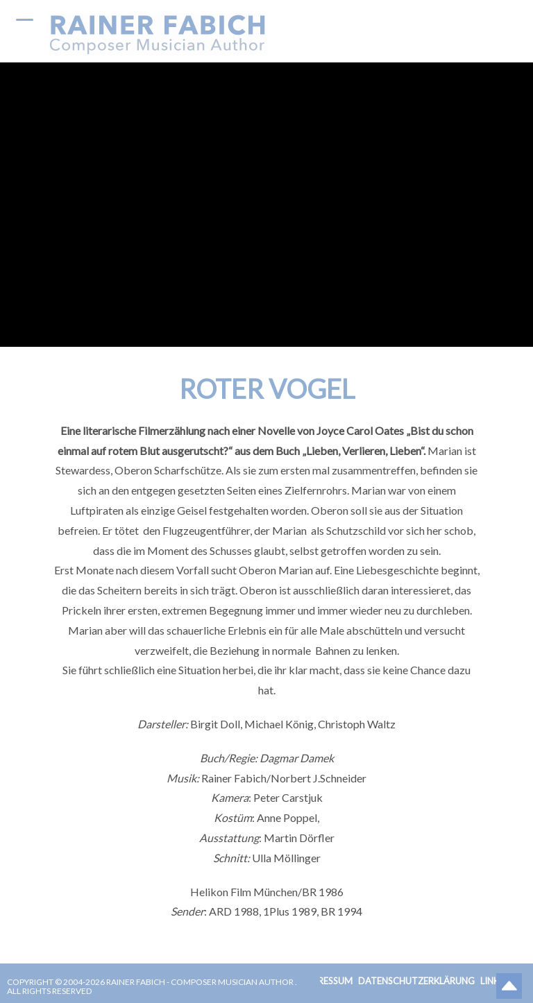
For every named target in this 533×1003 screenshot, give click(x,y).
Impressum (327, 980)
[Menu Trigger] (25, 19)
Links (492, 980)
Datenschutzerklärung (416, 980)
